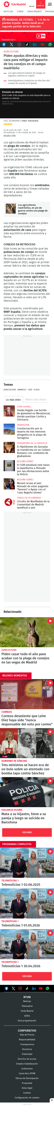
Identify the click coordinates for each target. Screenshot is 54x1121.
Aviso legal (27, 1088)
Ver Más (27, 832)
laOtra (27, 1016)
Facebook (4, 44)
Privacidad (27, 1083)
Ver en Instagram (20, 988)
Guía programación (27, 1021)
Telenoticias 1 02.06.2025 (27, 863)
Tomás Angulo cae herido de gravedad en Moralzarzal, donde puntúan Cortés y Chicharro (9, 411)
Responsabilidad (27, 1040)
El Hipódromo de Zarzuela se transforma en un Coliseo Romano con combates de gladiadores (9, 447)
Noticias (8, 11)
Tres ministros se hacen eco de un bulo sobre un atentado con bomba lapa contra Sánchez (27, 743)
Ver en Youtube (41, 988)
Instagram (19, 44)
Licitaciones (27, 1069)
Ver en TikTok (27, 989)
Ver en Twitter (13, 989)
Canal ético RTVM (27, 1073)
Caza (30, 390)
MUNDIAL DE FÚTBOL (19, 19)
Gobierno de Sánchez (14, 761)
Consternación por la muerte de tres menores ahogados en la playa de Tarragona (9, 429)
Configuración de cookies (27, 1098)
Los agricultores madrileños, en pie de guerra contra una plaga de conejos (11, 209)
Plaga (36, 390)
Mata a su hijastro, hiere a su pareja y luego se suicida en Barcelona (27, 792)
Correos (6, 712)
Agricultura (11, 51)
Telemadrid (27, 1006)
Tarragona (23, 425)
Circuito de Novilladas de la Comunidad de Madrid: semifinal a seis (9, 502)
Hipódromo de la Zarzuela (32, 443)
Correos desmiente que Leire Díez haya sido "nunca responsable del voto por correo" (27, 694)
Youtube (42, 44)
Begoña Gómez (25, 461)
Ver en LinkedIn (34, 988)
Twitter (12, 44)
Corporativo (27, 1030)
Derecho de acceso (27, 1059)
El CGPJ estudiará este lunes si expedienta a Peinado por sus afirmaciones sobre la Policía (9, 465)
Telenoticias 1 (10, 880)
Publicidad (27, 1054)
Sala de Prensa (27, 1035)
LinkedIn (35, 44)
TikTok (27, 44)
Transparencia (27, 1044)
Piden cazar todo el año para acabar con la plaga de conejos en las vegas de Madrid (27, 632)
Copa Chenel (24, 407)
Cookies (27, 1093)
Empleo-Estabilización (27, 1064)
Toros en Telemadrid (29, 498)
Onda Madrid (34, 11)
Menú (49, 4)
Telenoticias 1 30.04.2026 (27, 944)
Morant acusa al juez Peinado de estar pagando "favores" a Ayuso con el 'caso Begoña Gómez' (9, 483)
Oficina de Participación (27, 1078)
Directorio (27, 1049)
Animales (21, 390)
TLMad (20, 11)
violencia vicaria (11, 810)
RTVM (27, 997)
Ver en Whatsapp (47, 988)
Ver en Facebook (6, 989)
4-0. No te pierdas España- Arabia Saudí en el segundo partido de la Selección (26, 23)
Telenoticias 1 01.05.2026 (27, 903)
